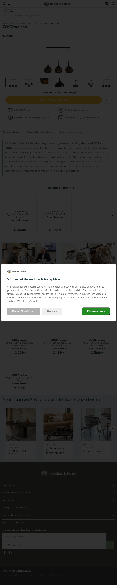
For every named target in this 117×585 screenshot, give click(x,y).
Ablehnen (52, 311)
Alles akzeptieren (96, 311)
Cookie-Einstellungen (23, 311)
